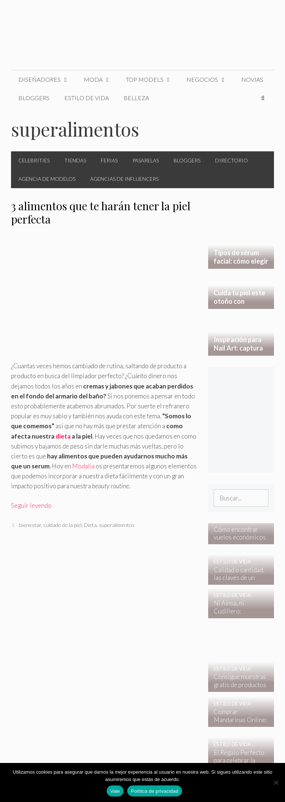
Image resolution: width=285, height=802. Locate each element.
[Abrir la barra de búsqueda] (263, 98)
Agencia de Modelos (46, 179)
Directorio (231, 160)
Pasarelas (145, 160)
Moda (101, 79)
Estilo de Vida (86, 97)
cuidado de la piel (62, 525)
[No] (275, 782)
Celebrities (34, 160)
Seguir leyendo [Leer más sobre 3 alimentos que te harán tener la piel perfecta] (31, 505)
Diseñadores (47, 79)
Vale (115, 791)
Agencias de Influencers (124, 179)
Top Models (152, 79)
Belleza (136, 97)
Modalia (83, 466)
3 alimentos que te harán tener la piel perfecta (100, 212)
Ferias (109, 160)
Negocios (210, 79)
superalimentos (117, 525)
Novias (252, 79)
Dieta (90, 525)
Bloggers (34, 97)
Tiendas (75, 160)
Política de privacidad (154, 791)
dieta (63, 436)
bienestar (30, 525)
